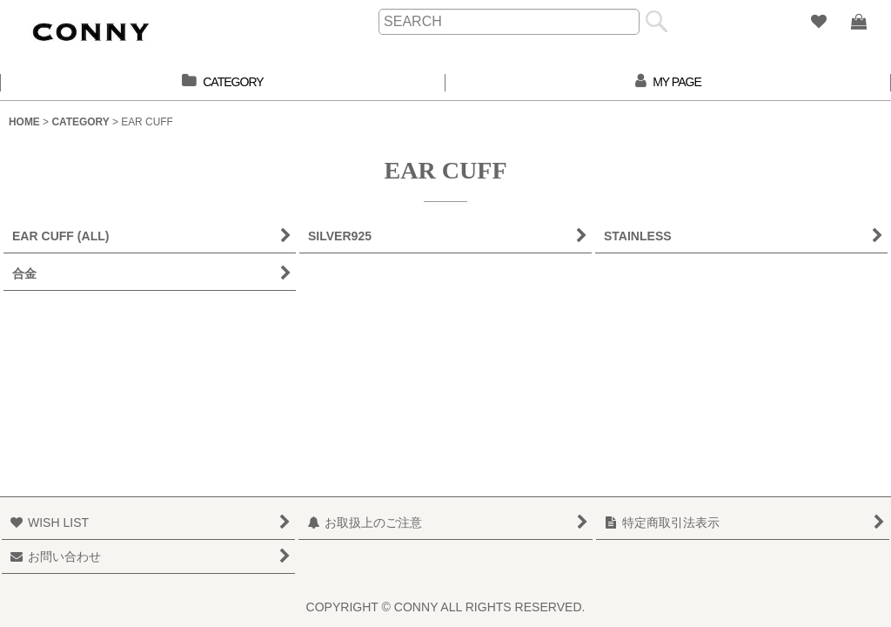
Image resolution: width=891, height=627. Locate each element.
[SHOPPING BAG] (858, 22)
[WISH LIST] (818, 22)
